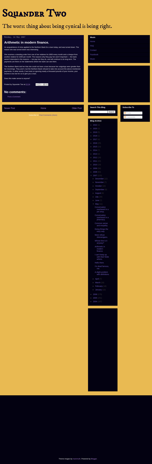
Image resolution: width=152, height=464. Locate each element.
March (98, 282)
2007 (95, 175)
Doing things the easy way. (101, 230)
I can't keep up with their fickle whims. (102, 257)
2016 (95, 143)
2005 (95, 298)
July (97, 197)
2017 (95, 139)
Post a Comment (14, 97)
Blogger (94, 459)
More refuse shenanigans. (101, 236)
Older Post (77, 108)
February (99, 286)
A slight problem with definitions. (102, 273)
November (99, 182)
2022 (95, 125)
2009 (95, 168)
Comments (129, 117)
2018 (95, 136)
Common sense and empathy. (101, 224)
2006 (95, 294)
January (98, 290)
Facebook (94, 54)
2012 (95, 157)
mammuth (76, 459)
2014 (95, 150)
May (97, 204)
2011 (95, 161)
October (98, 186)
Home (43, 108)
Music (92, 59)
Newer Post (9, 108)
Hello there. (99, 263)
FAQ (92, 46)
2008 (95, 172)
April (97, 279)
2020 (95, 128)
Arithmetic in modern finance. (100, 248)
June (97, 200)
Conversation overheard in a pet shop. (102, 209)
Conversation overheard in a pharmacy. (102, 217)
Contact (93, 50)
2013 (95, 154)
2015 (95, 147)
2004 (95, 301)
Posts (127, 113)
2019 (95, 132)
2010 (95, 165)
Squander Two (34, 13)
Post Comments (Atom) (48, 115)
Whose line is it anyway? (101, 242)
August (98, 193)
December (99, 179)
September (100, 189)
